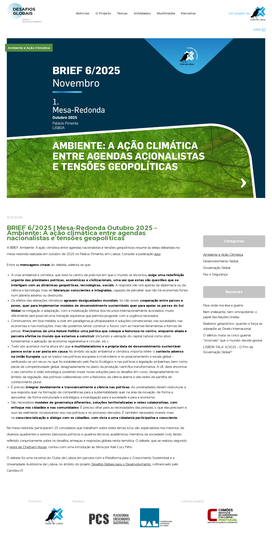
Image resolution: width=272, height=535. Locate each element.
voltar (259, 29)
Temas (122, 13)
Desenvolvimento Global (220, 261)
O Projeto (103, 13)
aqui (157, 254)
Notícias (82, 13)
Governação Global (216, 268)
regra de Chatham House (28, 447)
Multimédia (166, 13)
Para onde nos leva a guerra (223, 305)
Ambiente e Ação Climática (223, 255)
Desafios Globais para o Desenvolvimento (121, 464)
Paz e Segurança (215, 274)
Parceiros (188, 13)
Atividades (142, 13)
